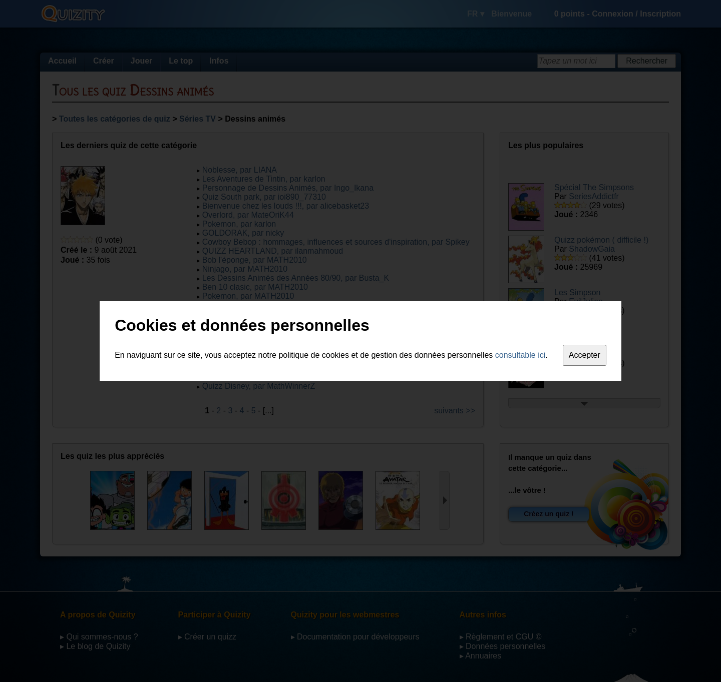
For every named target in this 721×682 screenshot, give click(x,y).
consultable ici (520, 355)
